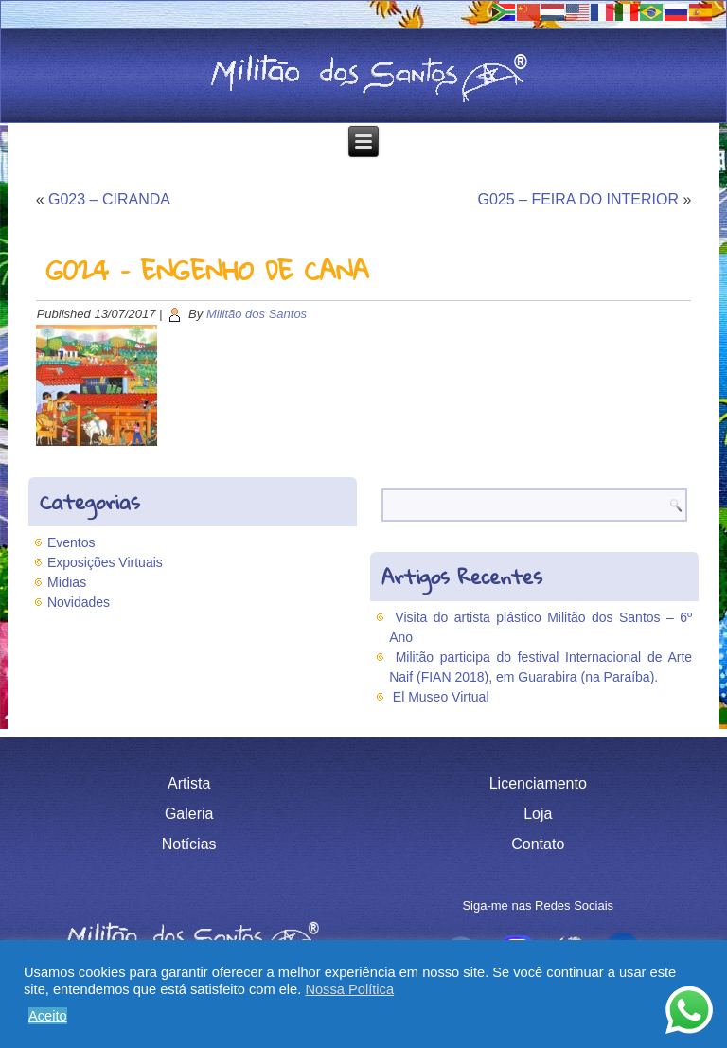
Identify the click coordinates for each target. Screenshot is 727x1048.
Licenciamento (538, 783)
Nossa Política (349, 989)
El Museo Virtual (441, 696)
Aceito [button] (47, 1015)
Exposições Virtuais (105, 562)
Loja (537, 814)
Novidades (78, 602)
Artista (189, 783)
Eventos (71, 542)
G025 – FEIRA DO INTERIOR (578, 199)
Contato (537, 844)
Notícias (189, 844)
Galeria (189, 814)
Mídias (66, 582)
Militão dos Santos (256, 314)
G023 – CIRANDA (109, 199)
